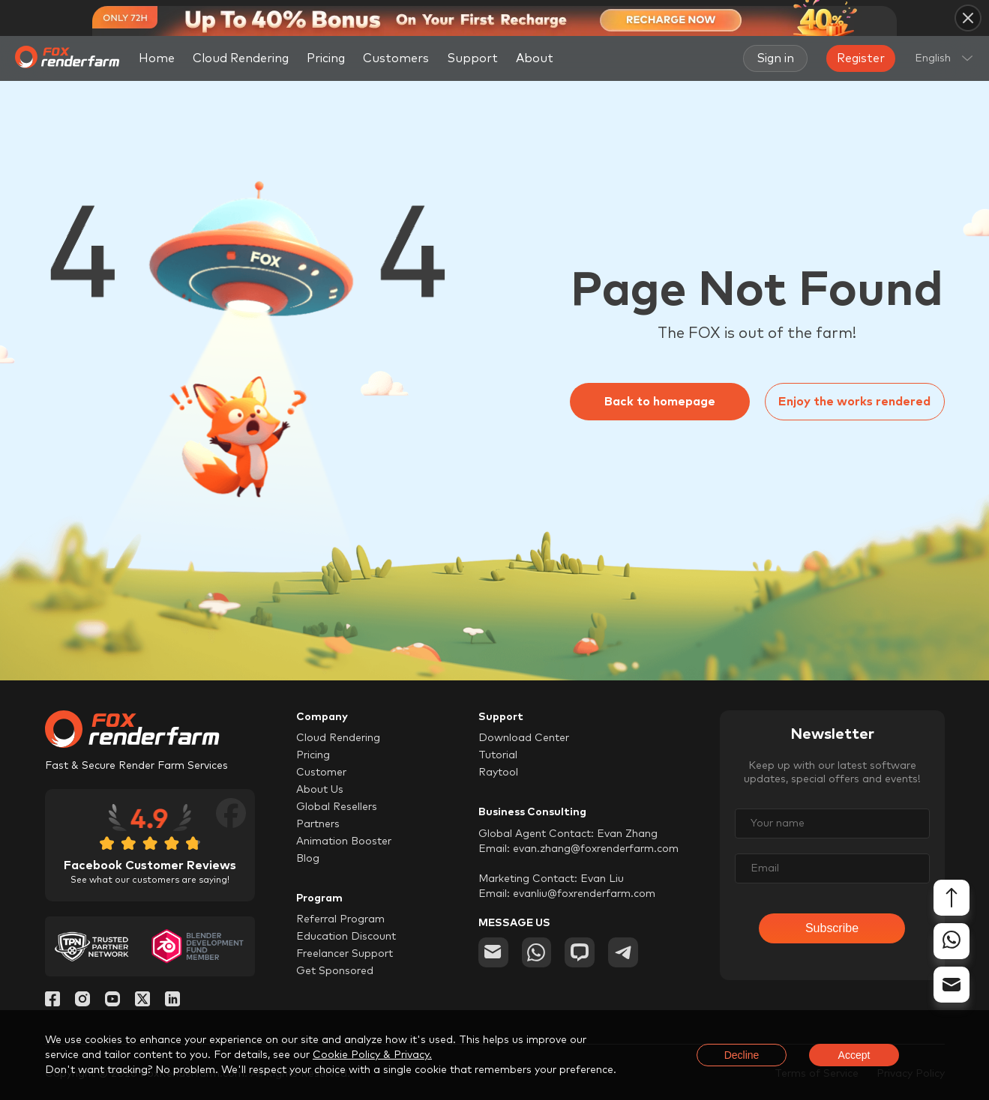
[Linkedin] (172, 1003)
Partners (318, 824)
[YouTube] (112, 1003)
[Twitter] (142, 1003)
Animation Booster (343, 841)
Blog (307, 858)
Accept (854, 1055)
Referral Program (340, 919)
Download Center (523, 738)
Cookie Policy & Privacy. (372, 1055)
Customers (396, 58)
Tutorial (497, 755)
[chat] (580, 952)
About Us (319, 790)
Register (861, 58)
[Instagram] (82, 1003)
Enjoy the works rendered (854, 402)
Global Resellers (336, 807)
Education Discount (346, 936)
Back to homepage (659, 402)
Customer (321, 772)
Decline (742, 1055)
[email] (493, 952)
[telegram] (624, 952)
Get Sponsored (334, 971)
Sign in (775, 58)
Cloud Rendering (241, 58)
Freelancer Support (344, 954)
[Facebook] (52, 1003)
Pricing (326, 58)
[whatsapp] (537, 952)
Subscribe (832, 928)
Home (157, 58)
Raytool (498, 772)
